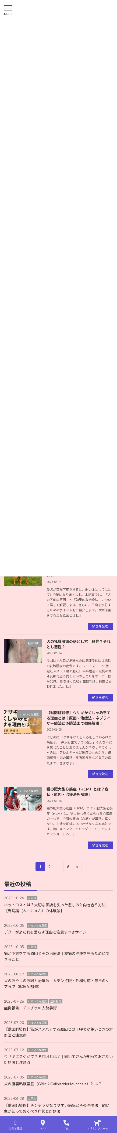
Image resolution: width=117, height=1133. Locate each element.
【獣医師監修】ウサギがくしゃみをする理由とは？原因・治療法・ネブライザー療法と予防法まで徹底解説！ (79, 717)
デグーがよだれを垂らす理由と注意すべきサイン (45, 932)
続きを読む (100, 626)
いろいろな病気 (37, 925)
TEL (66, 1125)
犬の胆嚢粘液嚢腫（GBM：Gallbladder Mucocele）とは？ (53, 1084)
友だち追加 (15, 1125)
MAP (43, 1125)
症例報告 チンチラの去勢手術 (30, 1008)
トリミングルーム (97, 1125)
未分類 (32, 898)
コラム (32, 1098)
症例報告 (55, 1001)
